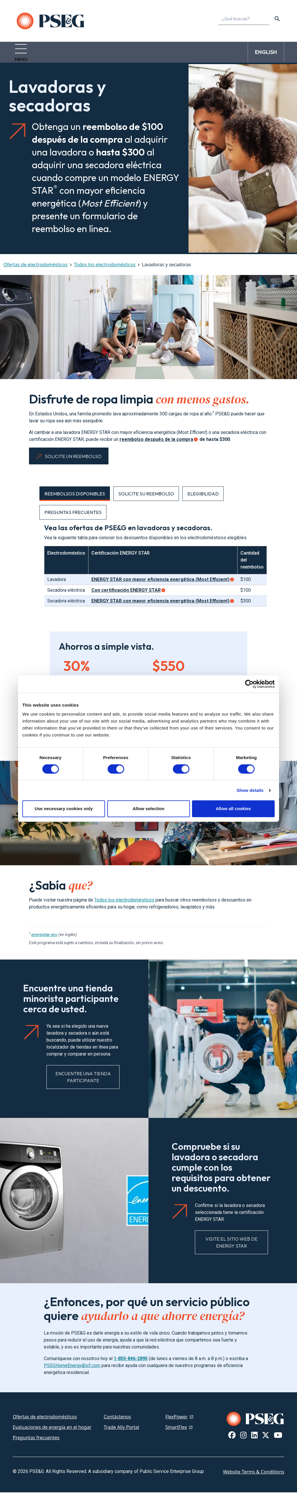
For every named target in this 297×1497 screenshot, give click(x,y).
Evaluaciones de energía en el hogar (52, 1432)
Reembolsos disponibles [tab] (74, 498)
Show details (250, 790)
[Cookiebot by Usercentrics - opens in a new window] (249, 684)
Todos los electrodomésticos (104, 269)
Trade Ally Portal (121, 1432)
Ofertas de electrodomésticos (35, 269)
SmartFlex (176, 1432)
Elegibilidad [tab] (203, 498)
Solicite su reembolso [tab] (146, 498)
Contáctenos (117, 1421)
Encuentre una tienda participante (83, 1081)
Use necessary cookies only (64, 808)
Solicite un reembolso (73, 461)
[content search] (277, 18)
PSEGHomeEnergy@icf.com (72, 1370)
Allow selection (148, 808)
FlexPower (176, 1421)
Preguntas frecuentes (36, 1442)
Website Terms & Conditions (253, 1476)
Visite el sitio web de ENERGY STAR (231, 1247)
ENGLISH (266, 54)
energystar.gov (44, 939)
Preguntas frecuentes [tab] (73, 517)
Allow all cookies (233, 808)
